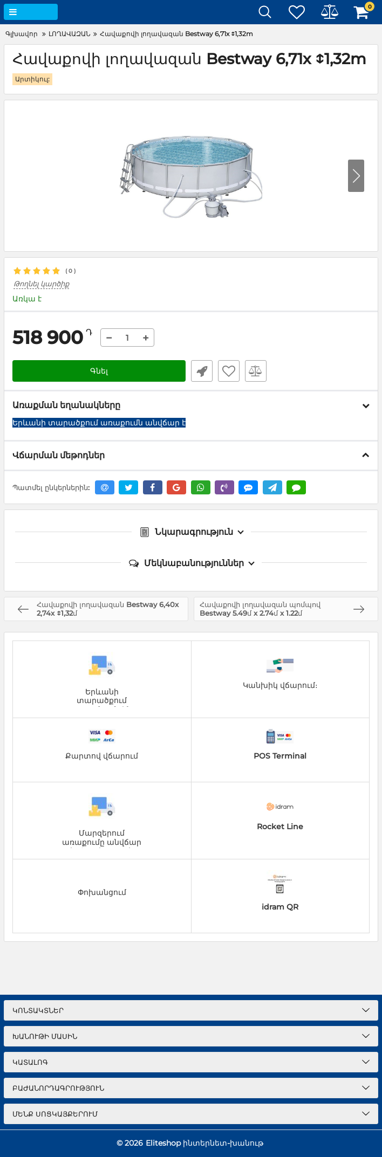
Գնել (99, 371)
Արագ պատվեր (202, 371)
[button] (356, 176)
